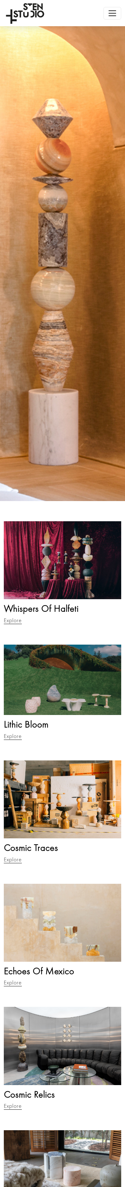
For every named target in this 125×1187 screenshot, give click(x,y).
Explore (13, 620)
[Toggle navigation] (112, 13)
